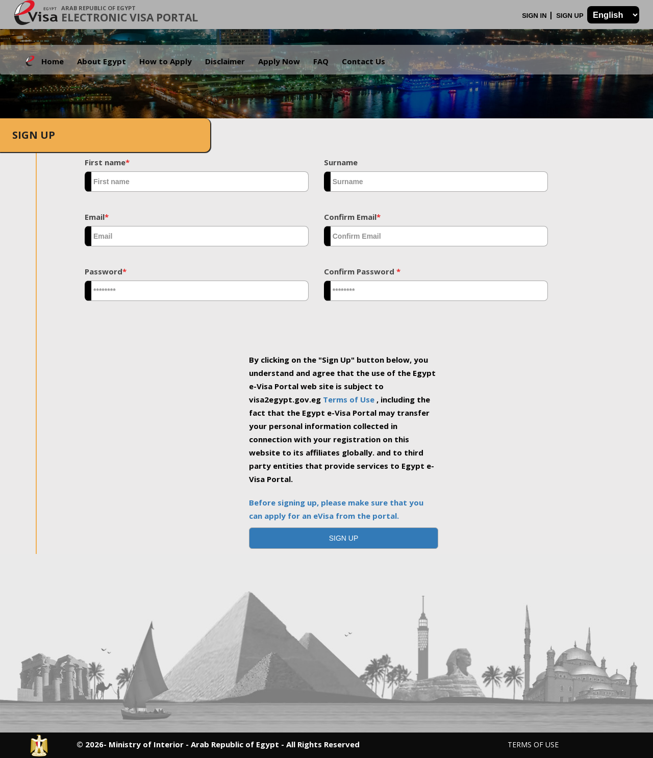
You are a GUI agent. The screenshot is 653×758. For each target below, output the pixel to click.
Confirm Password (362, 271)
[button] (344, 538)
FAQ (321, 61)
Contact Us (363, 61)
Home (52, 61)
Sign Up (570, 15)
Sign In (535, 15)
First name (107, 162)
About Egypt (101, 61)
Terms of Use (349, 399)
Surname (341, 162)
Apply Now (279, 61)
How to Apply (165, 61)
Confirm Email (352, 217)
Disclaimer (225, 61)
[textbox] (197, 181)
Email (97, 217)
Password (106, 271)
